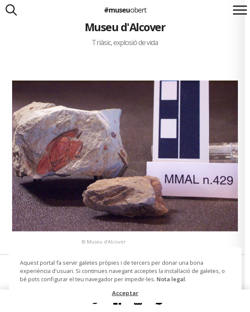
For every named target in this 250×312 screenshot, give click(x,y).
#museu (125, 10)
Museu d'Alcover (125, 27)
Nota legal (171, 279)
